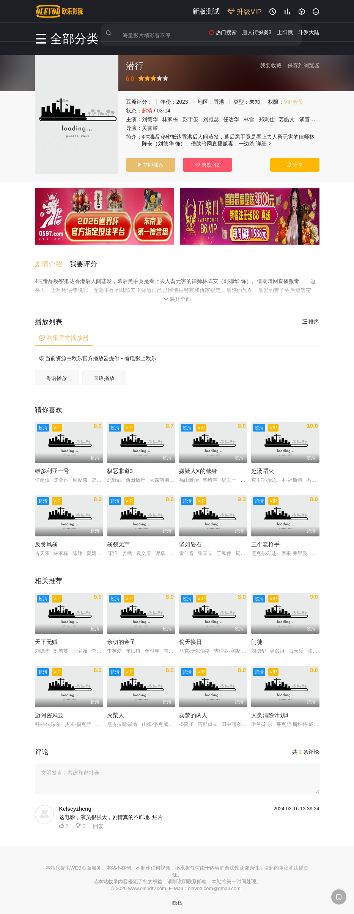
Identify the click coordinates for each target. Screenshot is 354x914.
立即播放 (150, 165)
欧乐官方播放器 (64, 334)
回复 (98, 822)
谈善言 (307, 119)
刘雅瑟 (211, 119)
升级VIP (244, 12)
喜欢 (207, 165)
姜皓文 (287, 119)
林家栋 (170, 119)
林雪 (249, 119)
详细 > (263, 144)
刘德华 (150, 119)
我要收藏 (271, 65)
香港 (219, 102)
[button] (52, 260)
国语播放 (104, 374)
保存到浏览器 (303, 65)
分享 (294, 165)
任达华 (231, 119)
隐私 (177, 899)
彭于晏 (190, 119)
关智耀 (150, 128)
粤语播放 (56, 374)
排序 (310, 318)
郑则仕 (267, 119)
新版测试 (206, 11)
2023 (182, 102)
